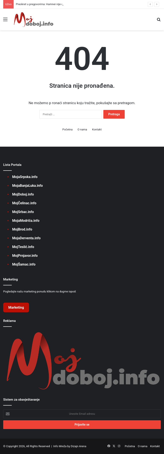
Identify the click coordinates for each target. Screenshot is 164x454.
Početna (67, 129)
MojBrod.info (22, 229)
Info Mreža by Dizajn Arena (69, 446)
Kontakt (97, 129)
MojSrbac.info (23, 212)
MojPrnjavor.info (25, 256)
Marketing (16, 307)
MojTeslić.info (23, 247)
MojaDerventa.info (26, 238)
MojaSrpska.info (24, 177)
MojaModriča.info (25, 221)
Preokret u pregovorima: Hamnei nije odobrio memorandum (52, 4)
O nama (82, 129)
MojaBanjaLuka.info (27, 186)
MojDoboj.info (23, 194)
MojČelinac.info (24, 203)
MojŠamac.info (23, 264)
